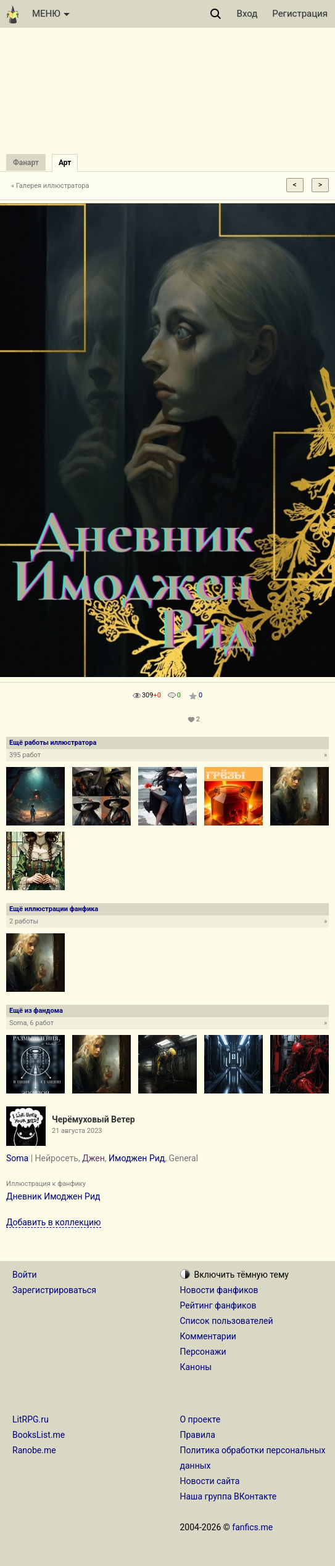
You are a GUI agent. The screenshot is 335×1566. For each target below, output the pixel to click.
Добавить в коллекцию (53, 1222)
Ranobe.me (34, 1450)
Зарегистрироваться (54, 1290)
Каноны (196, 1367)
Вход (247, 13)
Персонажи (203, 1352)
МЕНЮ (51, 13)
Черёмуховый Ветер (93, 1119)
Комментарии (208, 1336)
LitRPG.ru (30, 1419)
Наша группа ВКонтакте (228, 1496)
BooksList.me (38, 1435)
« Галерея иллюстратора (50, 186)
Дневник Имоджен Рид (53, 1196)
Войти (24, 1275)
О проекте (200, 1419)
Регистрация (300, 13)
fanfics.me (252, 1527)
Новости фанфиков (219, 1290)
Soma (17, 1158)
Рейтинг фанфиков (218, 1305)
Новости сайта (210, 1481)
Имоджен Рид (137, 1158)
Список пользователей (226, 1321)
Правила (197, 1435)
